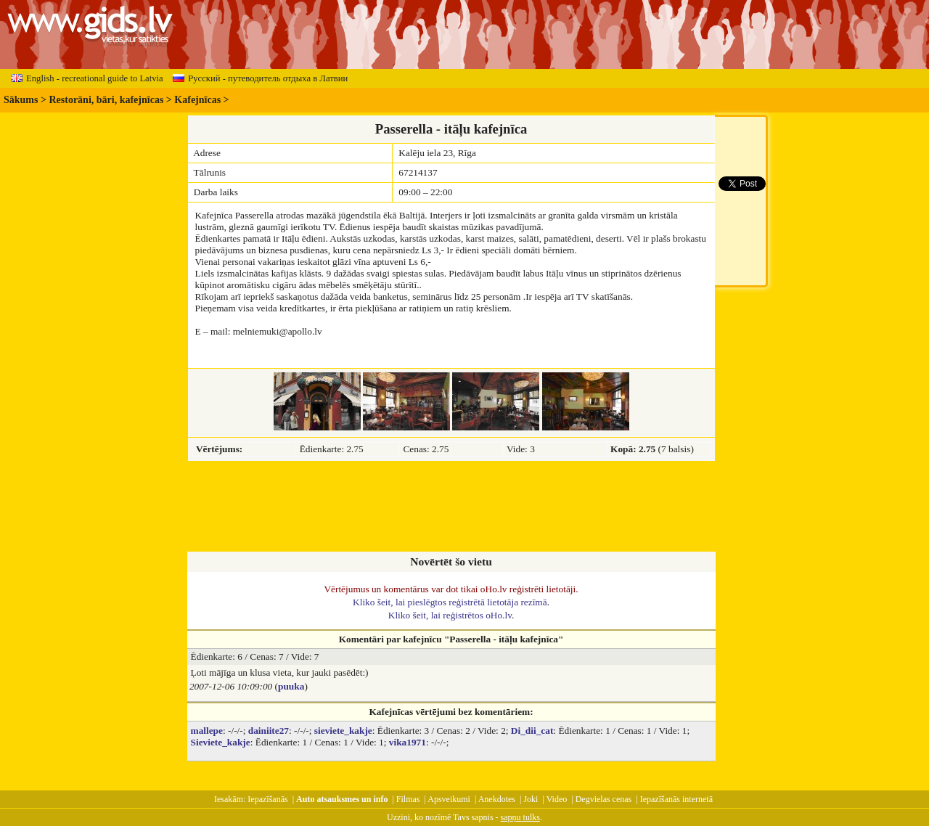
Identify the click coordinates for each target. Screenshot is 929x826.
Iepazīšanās (267, 799)
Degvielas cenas (604, 799)
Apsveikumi (448, 799)
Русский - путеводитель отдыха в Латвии (260, 78)
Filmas (408, 799)
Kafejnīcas (197, 99)
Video (557, 799)
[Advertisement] (451, 507)
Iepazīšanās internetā (676, 799)
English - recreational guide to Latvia (87, 78)
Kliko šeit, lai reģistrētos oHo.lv (450, 615)
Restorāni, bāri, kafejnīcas (106, 99)
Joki (530, 799)
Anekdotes (496, 799)
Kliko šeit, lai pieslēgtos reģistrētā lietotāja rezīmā (450, 602)
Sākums (21, 99)
